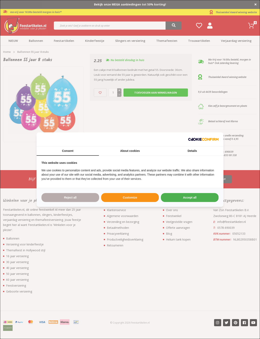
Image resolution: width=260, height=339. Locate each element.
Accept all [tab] (189, 197)
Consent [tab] (67, 150)
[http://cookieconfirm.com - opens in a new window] (203, 139)
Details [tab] (192, 150)
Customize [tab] (130, 197)
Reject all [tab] (70, 197)
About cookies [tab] (130, 150)
